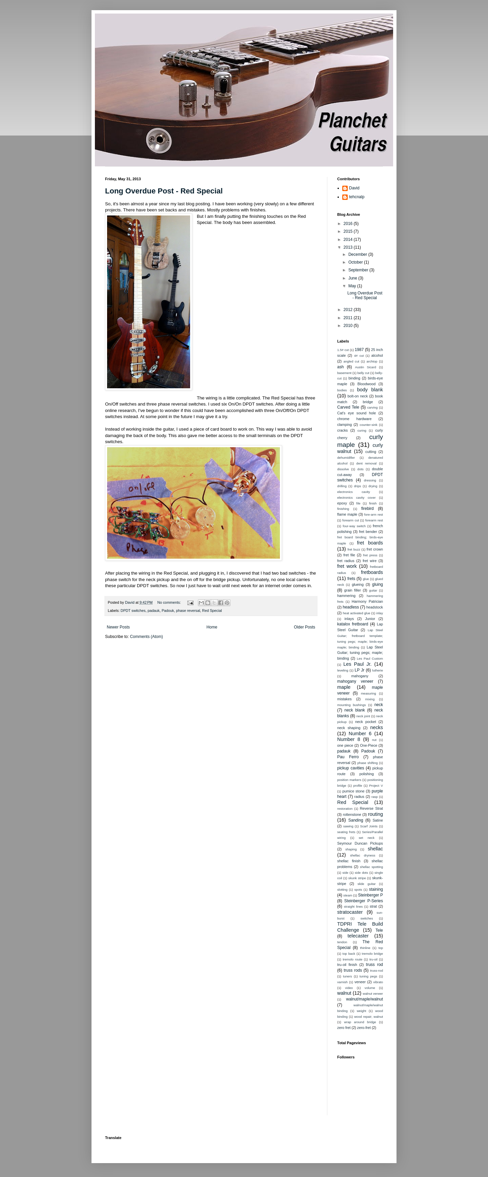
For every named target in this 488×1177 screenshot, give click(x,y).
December (358, 254)
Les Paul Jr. (357, 664)
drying (372, 486)
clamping (344, 424)
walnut (344, 993)
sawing (348, 826)
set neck (366, 838)
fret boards (370, 542)
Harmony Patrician (367, 601)
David (354, 188)
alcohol (377, 355)
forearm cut (350, 520)
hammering (346, 596)
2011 (349, 317)
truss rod (374, 964)
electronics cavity (353, 492)
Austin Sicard (365, 367)
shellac (375, 848)
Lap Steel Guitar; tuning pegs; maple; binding (360, 653)
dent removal (366, 463)
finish (373, 503)
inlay (379, 613)
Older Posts (304, 627)
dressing (370, 480)
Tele (379, 930)
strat (373, 906)
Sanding (355, 820)
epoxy (342, 503)
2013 (349, 247)
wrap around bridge (360, 1022)
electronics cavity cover (356, 497)
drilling (342, 486)
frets (351, 578)
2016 (349, 223)
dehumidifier (346, 457)
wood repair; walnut (368, 1016)
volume (370, 988)
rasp (374, 797)
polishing (366, 774)
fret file (349, 555)
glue (366, 579)
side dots (361, 872)
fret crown (375, 549)
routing (375, 814)
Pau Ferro (348, 757)
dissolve (343, 469)
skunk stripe (357, 878)
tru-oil (373, 959)
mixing (370, 699)
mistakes (344, 699)
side (345, 872)
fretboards (372, 572)
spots (358, 889)
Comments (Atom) (146, 636)
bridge (368, 402)
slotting (342, 889)
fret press (370, 555)
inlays (349, 619)
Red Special (212, 610)
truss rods (353, 970)
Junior (370, 619)
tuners (347, 976)
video (349, 988)
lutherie (377, 670)
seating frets (346, 832)
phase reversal (188, 610)
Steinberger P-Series (363, 901)
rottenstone (352, 814)
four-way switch (354, 526)
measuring (368, 693)
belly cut (363, 373)
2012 (349, 309)
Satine (377, 820)
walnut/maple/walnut (364, 999)
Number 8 (348, 739)
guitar (373, 590)
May (352, 286)
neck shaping (348, 728)
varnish (342, 982)
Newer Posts (118, 627)
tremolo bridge (372, 953)
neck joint (363, 716)
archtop (371, 361)
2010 (349, 325)
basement (344, 373)
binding (354, 378)
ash (340, 367)
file (358, 503)
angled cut (351, 361)
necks (376, 727)
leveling (342, 670)
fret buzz (353, 549)
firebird (367, 508)
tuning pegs (368, 976)
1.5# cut (343, 350)
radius (359, 796)
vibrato (378, 982)
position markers (349, 780)
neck (378, 704)
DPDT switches (133, 610)
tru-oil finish (347, 965)
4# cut (359, 355)
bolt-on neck (358, 396)
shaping (351, 849)
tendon (342, 942)
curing (362, 430)
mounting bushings (351, 705)
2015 (349, 231)
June (353, 278)
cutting (370, 452)
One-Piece (368, 745)
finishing (343, 509)
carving (372, 407)
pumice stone (353, 791)
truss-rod (376, 970)
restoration (344, 808)
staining (376, 889)
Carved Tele (348, 407)
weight (361, 1011)
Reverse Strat (371, 808)
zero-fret (364, 1028)
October (356, 262)
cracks (342, 430)
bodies (342, 390)
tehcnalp (356, 196)
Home (211, 627)
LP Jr (360, 670)
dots (361, 469)
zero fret (344, 1028)
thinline (365, 948)
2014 (349, 239)
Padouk (168, 610)
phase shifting (368, 763)
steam (347, 895)
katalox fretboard (352, 624)
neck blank (354, 710)
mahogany (359, 676)
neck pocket (365, 722)
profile (357, 785)
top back (349, 953)
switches (367, 918)
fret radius (345, 561)
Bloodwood (366, 384)
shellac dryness (362, 855)
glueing (358, 584)
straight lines (353, 906)
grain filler (352, 590)
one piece (345, 745)
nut (374, 740)
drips (357, 486)
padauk (153, 610)
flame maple (347, 514)
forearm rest (374, 520)
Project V (376, 785)
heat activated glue (356, 613)
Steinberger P (370, 895)
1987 (359, 349)
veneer (360, 982)
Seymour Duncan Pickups (360, 843)
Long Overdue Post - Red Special (164, 191)
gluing (377, 584)
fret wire (370, 561)
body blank (370, 389)
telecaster (358, 935)
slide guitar (367, 884)
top (381, 948)
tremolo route (352, 959)
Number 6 (360, 733)
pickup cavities (350, 768)
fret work (347, 566)
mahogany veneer (355, 681)
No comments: (169, 602)
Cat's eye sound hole (356, 413)
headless (351, 607)
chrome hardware (354, 419)
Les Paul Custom (370, 658)
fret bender (368, 532)
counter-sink (368, 425)
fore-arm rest (373, 514)
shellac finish (349, 861)
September (358, 270)
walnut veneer (373, 993)
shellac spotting (371, 867)
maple (343, 687)
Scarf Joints (369, 826)
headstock (374, 607)
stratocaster (350, 912)
